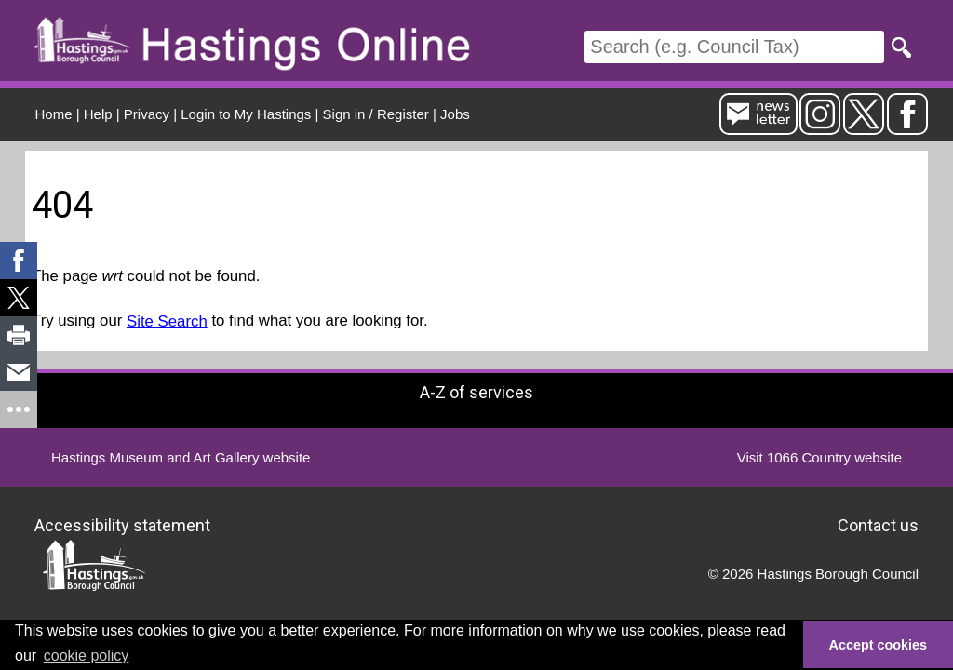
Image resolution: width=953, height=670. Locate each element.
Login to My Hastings (246, 114)
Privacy (146, 114)
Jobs (455, 114)
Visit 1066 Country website (819, 457)
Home (54, 114)
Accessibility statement (122, 525)
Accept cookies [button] (878, 644)
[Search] (734, 47)
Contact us (878, 525)
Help (98, 114)
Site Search (167, 320)
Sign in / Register (376, 114)
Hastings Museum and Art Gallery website (180, 457)
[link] (18, 260)
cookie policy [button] (86, 655)
